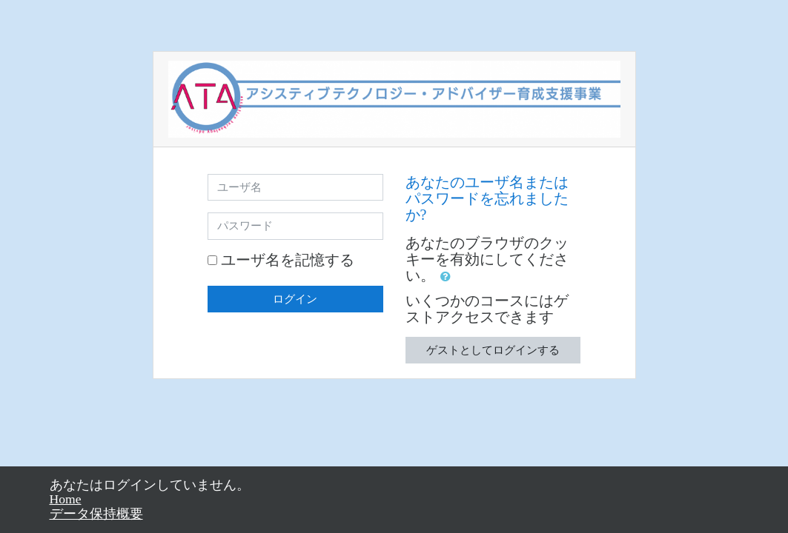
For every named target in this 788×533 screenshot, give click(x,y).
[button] (448, 277)
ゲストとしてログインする (493, 350)
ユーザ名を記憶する (287, 260)
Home (66, 499)
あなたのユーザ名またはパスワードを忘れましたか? (487, 198)
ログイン (295, 299)
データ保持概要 (96, 513)
